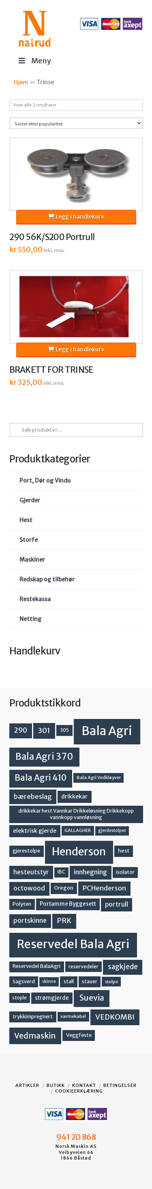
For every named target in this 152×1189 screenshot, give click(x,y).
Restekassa (35, 599)
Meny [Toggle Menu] (34, 60)
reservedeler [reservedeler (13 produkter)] (83, 966)
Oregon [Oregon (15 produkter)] (63, 887)
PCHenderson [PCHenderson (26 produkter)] (104, 888)
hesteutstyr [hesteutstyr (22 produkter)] (31, 872)
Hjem (21, 82)
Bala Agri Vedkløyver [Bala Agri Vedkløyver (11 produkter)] (99, 777)
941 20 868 (76, 1137)
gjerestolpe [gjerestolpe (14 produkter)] (26, 851)
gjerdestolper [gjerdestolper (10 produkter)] (112, 830)
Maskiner (32, 559)
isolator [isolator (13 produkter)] (125, 872)
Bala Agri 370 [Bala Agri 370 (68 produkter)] (44, 756)
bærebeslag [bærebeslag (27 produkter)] (33, 796)
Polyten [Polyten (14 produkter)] (22, 904)
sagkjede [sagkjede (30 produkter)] (123, 966)
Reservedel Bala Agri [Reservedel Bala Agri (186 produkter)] (73, 944)
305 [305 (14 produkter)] (64, 730)
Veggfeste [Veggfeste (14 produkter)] (79, 1035)
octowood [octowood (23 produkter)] (29, 888)
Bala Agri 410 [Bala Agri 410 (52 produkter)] (40, 778)
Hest (25, 520)
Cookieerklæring (79, 1091)
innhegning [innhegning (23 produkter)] (90, 872)
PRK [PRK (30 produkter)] (64, 920)
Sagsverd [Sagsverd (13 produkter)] (24, 981)
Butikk (56, 1085)
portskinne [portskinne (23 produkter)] (30, 920)
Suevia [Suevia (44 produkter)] (91, 998)
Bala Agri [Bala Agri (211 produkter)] (106, 730)
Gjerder (29, 500)
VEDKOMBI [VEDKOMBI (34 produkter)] (115, 1017)
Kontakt (84, 1085)
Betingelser (120, 1085)
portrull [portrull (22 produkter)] (116, 904)
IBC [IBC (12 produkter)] (61, 872)
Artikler (27, 1085)
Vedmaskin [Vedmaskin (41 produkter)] (35, 1036)
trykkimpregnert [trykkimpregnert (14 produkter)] (33, 1016)
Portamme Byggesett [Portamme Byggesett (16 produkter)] (68, 904)
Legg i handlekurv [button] (76, 216)
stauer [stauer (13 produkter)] (89, 981)
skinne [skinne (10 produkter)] (49, 981)
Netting (30, 619)
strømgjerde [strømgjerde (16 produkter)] (52, 998)
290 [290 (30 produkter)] (20, 730)
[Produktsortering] (76, 123)
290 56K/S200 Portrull (52, 237)
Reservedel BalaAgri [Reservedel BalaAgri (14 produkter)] (36, 966)
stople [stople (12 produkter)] (19, 998)
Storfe (28, 539)
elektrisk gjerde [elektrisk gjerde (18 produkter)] (34, 830)
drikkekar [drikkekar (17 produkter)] (74, 796)
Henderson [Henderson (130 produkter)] (79, 851)
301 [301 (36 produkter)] (44, 730)
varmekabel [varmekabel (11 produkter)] (73, 1016)
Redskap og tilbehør (47, 579)
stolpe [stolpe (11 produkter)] (111, 981)
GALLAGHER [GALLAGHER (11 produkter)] (77, 830)
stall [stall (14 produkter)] (69, 981)
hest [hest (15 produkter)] (123, 850)
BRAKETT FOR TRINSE (51, 370)
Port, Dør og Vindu (45, 480)
